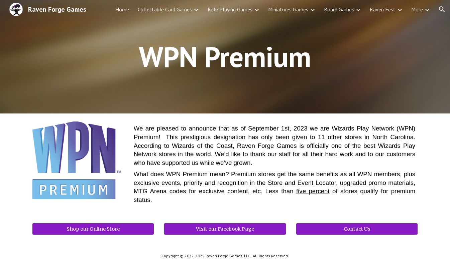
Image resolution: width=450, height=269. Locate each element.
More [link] (417, 9)
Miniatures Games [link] (288, 9)
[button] (442, 9)
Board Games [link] (339, 9)
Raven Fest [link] (383, 9)
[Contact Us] (357, 229)
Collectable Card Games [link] (165, 9)
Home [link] (122, 9)
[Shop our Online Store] (93, 229)
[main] (225, 56)
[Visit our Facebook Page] (225, 229)
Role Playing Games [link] (230, 9)
